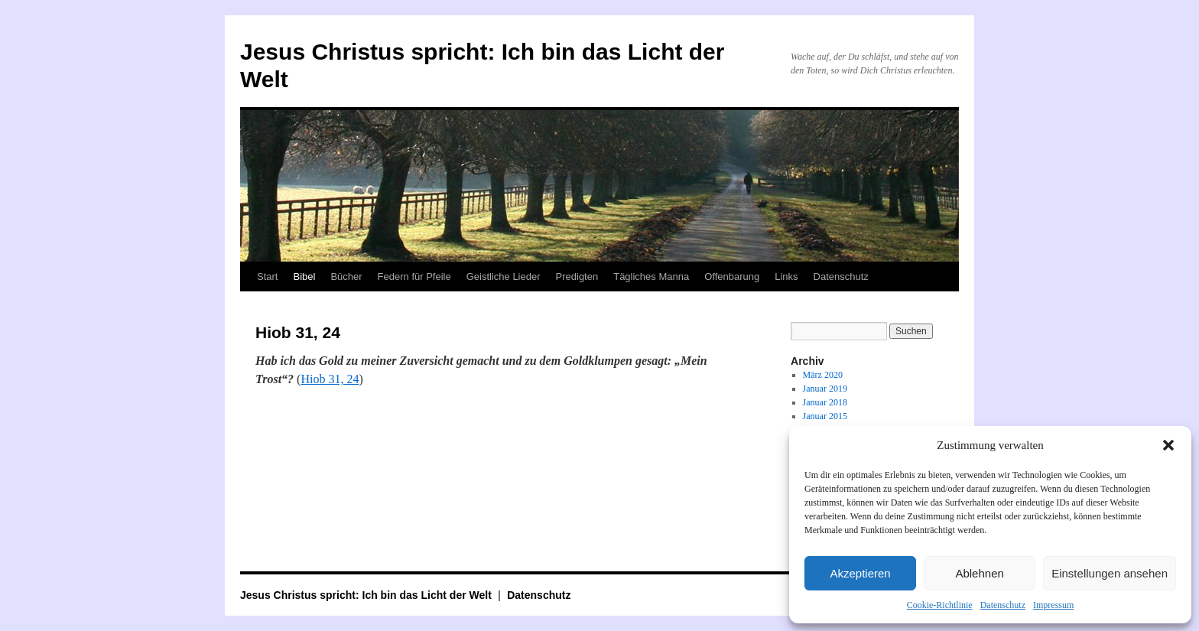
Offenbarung (731, 276)
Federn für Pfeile (414, 276)
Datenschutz (1002, 605)
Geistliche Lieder (503, 276)
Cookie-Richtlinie (940, 605)
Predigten (577, 276)
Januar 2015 (825, 416)
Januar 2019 (825, 388)
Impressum (1053, 605)
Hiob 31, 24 (330, 378)
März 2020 (823, 374)
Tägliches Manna (651, 276)
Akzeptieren (860, 573)
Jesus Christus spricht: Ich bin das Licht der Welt (367, 595)
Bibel (304, 276)
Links (786, 276)
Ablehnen (979, 573)
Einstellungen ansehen (1109, 573)
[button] (1168, 445)
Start (267, 276)
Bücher (346, 276)
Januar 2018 (825, 402)
